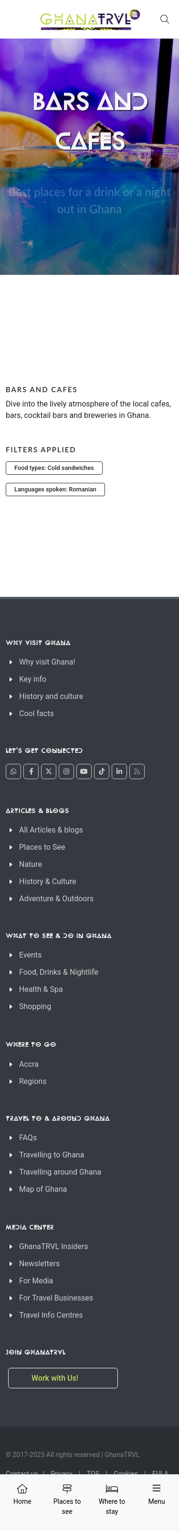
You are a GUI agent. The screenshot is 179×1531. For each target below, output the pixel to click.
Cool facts (36, 713)
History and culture (51, 696)
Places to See (42, 847)
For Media (36, 1280)
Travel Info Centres (51, 1315)
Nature (30, 864)
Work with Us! (56, 1378)
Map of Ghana (43, 1189)
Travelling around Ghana (60, 1172)
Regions (32, 1081)
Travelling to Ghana (51, 1154)
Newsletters (39, 1263)
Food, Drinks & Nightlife (58, 972)
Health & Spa (41, 989)
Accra (29, 1064)
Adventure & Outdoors (56, 898)
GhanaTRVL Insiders (53, 1246)
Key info (32, 679)
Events (30, 954)
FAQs (28, 1137)
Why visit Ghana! (47, 662)
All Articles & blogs (51, 829)
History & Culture (47, 881)
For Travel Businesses (56, 1297)
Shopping (35, 1006)
